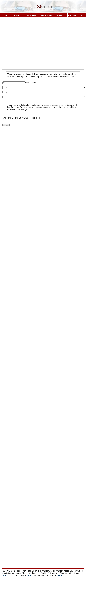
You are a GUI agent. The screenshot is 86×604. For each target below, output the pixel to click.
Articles (17, 15)
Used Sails (72, 15)
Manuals (60, 15)
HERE (5, 575)
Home (5, 15)
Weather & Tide (46, 15)
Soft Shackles (31, 15)
